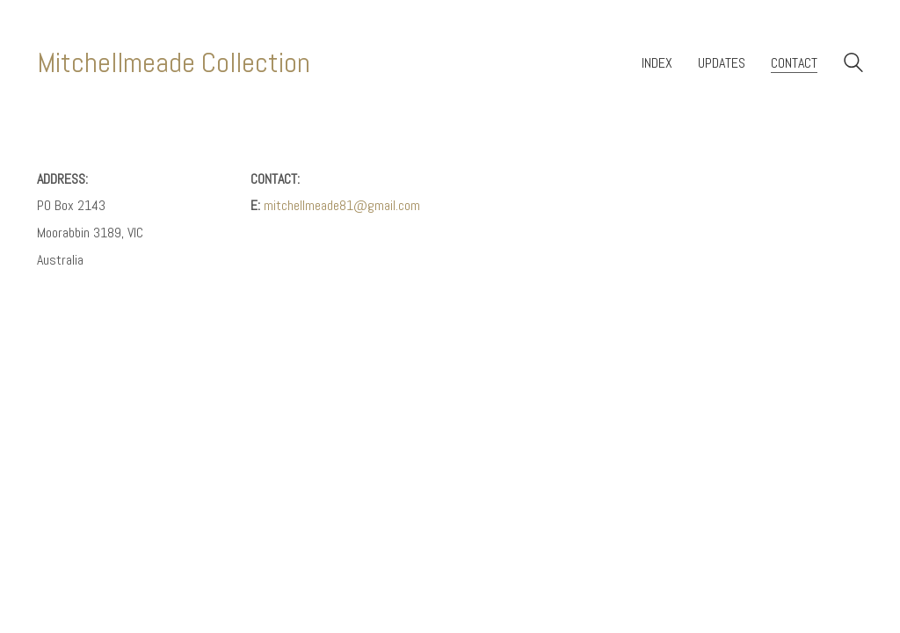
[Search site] (853, 64)
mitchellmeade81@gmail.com (342, 205)
